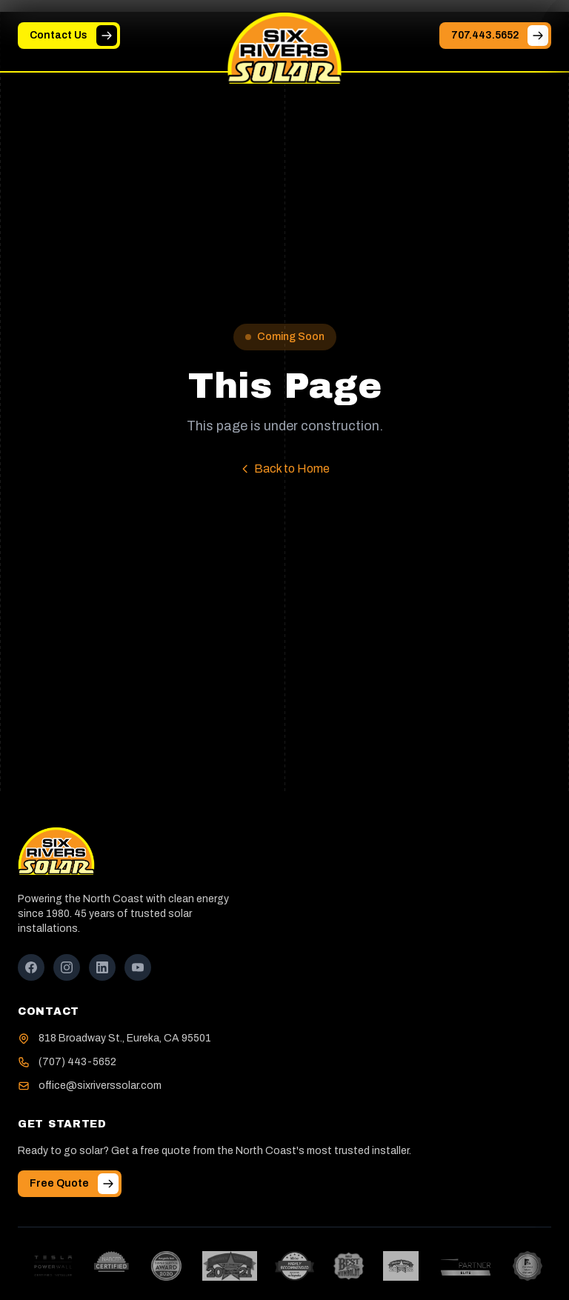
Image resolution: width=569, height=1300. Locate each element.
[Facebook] (31, 967)
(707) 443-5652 (77, 1061)
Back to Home (284, 468)
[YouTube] (137, 967)
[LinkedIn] (102, 967)
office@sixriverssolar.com (100, 1085)
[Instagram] (66, 967)
